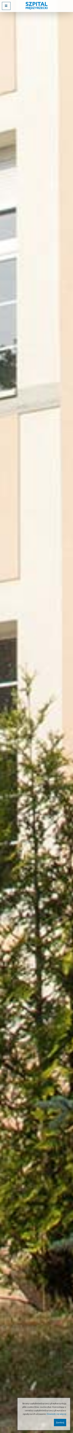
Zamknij (60, 1422)
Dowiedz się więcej (56, 1413)
